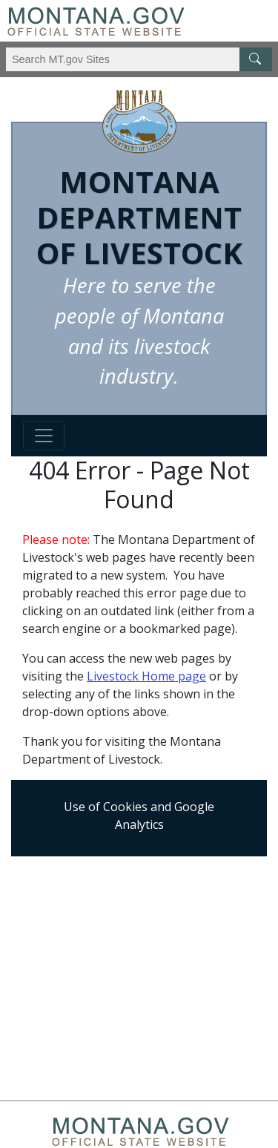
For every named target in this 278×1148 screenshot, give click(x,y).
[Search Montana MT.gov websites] (139, 59)
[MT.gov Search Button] (255, 59)
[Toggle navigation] (43, 435)
